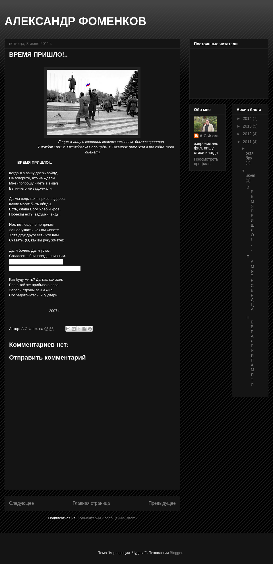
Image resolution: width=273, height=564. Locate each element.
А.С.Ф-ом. (209, 136)
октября (250, 155)
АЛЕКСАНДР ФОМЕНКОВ (75, 21)
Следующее (21, 503)
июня (250, 175)
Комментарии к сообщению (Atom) (107, 518)
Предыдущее (162, 503)
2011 (248, 142)
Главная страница (91, 503)
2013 (248, 126)
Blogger (176, 553)
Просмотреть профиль (206, 161)
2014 (248, 118)
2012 (248, 134)
